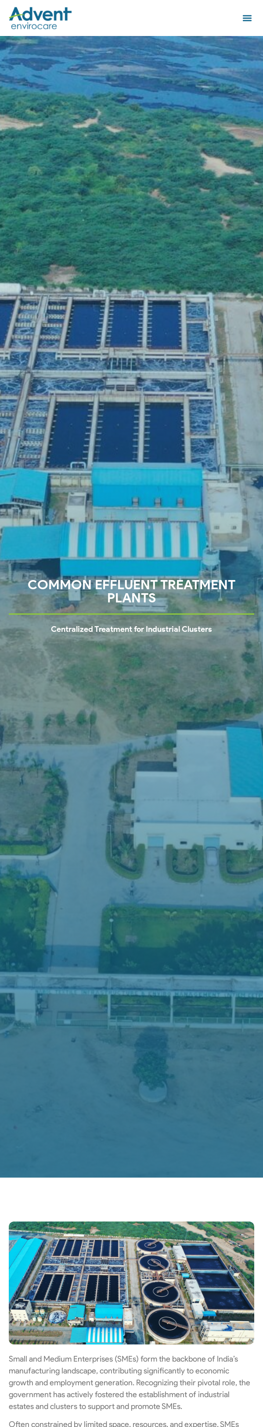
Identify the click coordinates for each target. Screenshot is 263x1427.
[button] (247, 18)
